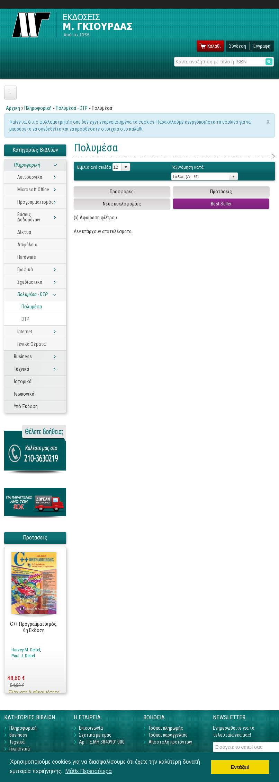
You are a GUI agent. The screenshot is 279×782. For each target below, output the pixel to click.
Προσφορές (122, 191)
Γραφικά (25, 269)
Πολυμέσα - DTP (72, 108)
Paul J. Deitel (23, 655)
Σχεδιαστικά (29, 282)
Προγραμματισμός (35, 202)
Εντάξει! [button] (240, 767)
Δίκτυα (24, 232)
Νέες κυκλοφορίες (122, 204)
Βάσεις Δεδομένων (28, 217)
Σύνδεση (237, 46)
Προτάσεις (221, 191)
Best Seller (221, 204)
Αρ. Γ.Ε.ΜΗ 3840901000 (102, 742)
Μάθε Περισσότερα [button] (88, 771)
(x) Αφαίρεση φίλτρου (95, 217)
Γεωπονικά (24, 394)
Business (23, 356)
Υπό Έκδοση (26, 406)
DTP (25, 319)
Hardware (26, 257)
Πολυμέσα (31, 306)
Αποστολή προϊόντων (170, 742)
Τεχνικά (21, 369)
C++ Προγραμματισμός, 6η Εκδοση (33, 627)
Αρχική (13, 108)
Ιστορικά (23, 381)
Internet (24, 331)
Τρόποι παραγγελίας (168, 735)
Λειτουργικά (29, 177)
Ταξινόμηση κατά (187, 167)
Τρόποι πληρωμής (165, 728)
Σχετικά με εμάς (95, 735)
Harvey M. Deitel (25, 649)
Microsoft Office (33, 189)
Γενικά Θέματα (31, 344)
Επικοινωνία (91, 728)
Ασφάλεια (27, 244)
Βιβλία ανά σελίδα (94, 167)
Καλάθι (214, 46)
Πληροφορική (38, 108)
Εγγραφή (261, 46)
